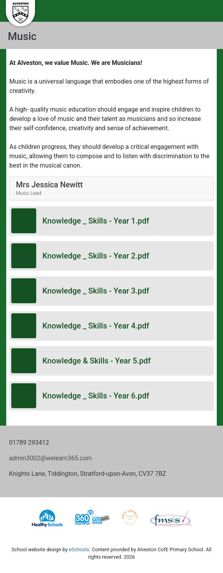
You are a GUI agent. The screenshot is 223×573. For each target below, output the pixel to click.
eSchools (79, 549)
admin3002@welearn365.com (50, 458)
